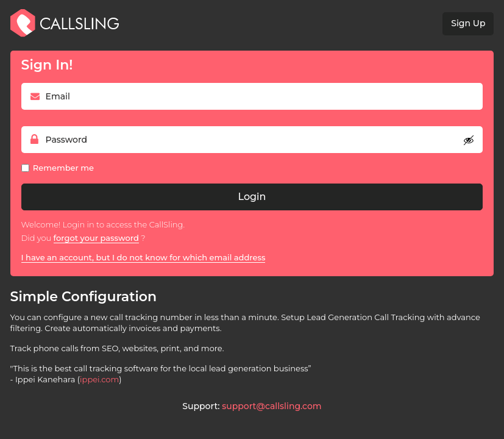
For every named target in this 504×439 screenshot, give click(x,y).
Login (252, 196)
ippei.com (99, 379)
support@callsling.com (271, 406)
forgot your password (96, 238)
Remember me (63, 168)
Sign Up (468, 23)
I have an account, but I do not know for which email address (143, 257)
